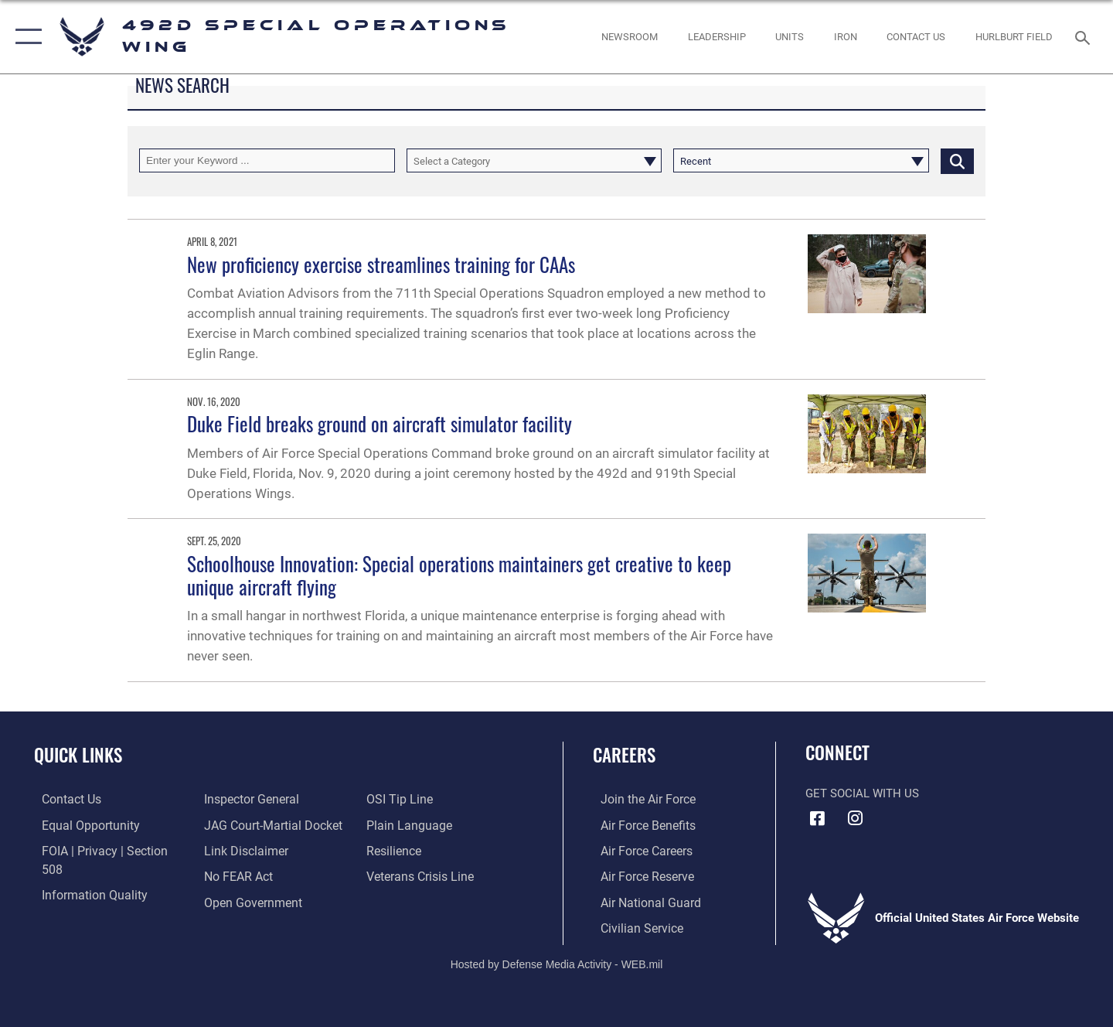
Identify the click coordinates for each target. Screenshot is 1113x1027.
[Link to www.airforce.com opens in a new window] (639, 799)
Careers (624, 755)
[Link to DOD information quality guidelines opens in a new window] (83, 875)
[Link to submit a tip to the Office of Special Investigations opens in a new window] (233, 900)
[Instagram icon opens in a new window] (855, 818)
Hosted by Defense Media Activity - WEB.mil (557, 962)
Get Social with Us (862, 793)
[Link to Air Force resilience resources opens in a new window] (395, 824)
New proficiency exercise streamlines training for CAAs (381, 264)
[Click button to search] (957, 160)
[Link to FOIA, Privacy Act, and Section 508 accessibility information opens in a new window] (104, 850)
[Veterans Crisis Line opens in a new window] (421, 850)
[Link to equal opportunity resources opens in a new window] (80, 824)
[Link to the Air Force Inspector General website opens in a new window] (79, 900)
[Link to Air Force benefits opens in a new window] (639, 824)
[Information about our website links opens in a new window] (242, 824)
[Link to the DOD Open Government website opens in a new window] (248, 875)
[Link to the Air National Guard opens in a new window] (640, 900)
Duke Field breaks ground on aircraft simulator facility (379, 423)
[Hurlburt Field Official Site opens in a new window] (1014, 37)
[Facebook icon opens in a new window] (817, 818)
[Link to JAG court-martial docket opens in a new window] (268, 799)
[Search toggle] (1084, 36)
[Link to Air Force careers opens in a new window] (638, 850)
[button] (25, 36)
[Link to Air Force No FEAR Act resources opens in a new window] (235, 850)
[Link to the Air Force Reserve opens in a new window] (638, 875)
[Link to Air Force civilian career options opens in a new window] (632, 926)
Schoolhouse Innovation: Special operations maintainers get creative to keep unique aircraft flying (459, 575)
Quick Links (78, 755)
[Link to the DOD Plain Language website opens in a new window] (408, 799)
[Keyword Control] (267, 160)
